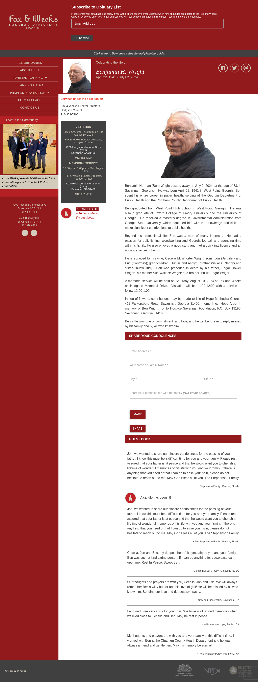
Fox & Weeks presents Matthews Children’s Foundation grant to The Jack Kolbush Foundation (28, 182)
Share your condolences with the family (170, 392)
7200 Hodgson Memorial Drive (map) (83, 149)
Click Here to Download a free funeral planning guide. (129, 53)
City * (133, 379)
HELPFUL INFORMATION (29, 92)
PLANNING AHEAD (30, 85)
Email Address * (140, 351)
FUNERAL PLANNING (30, 77)
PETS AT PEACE (29, 100)
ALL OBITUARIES (30, 62)
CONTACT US (29, 107)
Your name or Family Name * (149, 365)
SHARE (138, 428)
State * (208, 379)
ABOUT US (30, 70)
